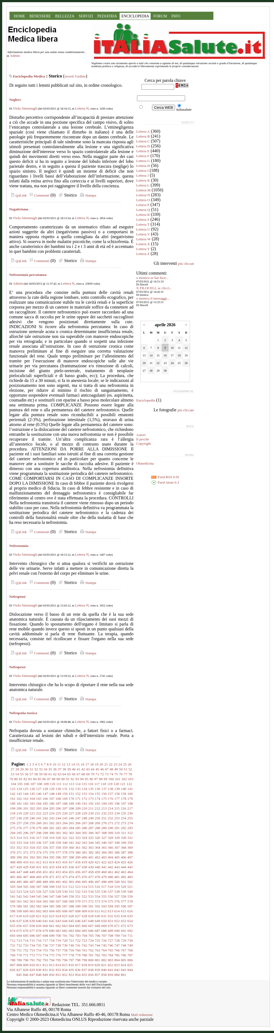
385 (110, 852)
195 (110, 803)
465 (12, 877)
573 (97, 901)
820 (97, 965)
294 (12, 833)
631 (104, 916)
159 (123, 794)
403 (104, 857)
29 (22, 769)
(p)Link (18, 195)
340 (65, 843)
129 (52, 789)
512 (71, 887)
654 (130, 921)
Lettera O (143, 200)
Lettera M (143, 190)
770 (19, 955)
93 (77, 779)
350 (130, 843)
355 (39, 847)
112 (65, 784)
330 (123, 838)
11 (59, 764)
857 (97, 975)
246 (71, 818)
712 (12, 940)
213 (104, 808)
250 (97, 818)
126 (32, 789)
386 (117, 852)
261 (45, 823)
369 (130, 847)
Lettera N (82, 108)
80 (16, 779)
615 (123, 911)
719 (58, 940)
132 (71, 789)
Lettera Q (143, 210)
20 (101, 764)
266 (78, 823)
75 (116, 774)
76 (121, 774)
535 (97, 891)
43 (87, 769)
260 (39, 823)
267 (84, 823)
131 (65, 789)
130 (58, 789)
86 (44, 779)
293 (130, 828)
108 (39, 784)
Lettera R (143, 215)
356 (45, 847)
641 (45, 921)
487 (32, 882)
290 (110, 828)
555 (104, 896)
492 (65, 882)
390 (19, 857)
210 (84, 808)
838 (91, 970)
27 (12, 769)
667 (91, 926)
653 (123, 921)
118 (103, 784)
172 (84, 798)
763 (97, 950)
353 (26, 847)
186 (52, 803)
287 (91, 828)
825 (130, 965)
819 (91, 965)
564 (39, 901)
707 (104, 936)
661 (52, 926)
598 (12, 911)
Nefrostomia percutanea (27, 275)
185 (45, 803)
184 (39, 803)
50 (121, 769)
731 (12, 945)
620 (32, 916)
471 (52, 877)
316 (32, 838)
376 (52, 852)
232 (104, 813)
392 (32, 857)
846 (26, 975)
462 (117, 872)
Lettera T (143, 224)
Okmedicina (145, 463)
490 (52, 882)
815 (64, 965)
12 (63, 764)
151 (71, 794)
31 (31, 769)
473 (65, 877)
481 (117, 877)
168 (58, 798)
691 (123, 931)
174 (97, 798)
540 (130, 891)
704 (84, 936)
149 (58, 794)
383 (97, 852)
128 (45, 789)
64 (64, 774)
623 (52, 916)
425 (123, 862)
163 (26, 798)
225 (58, 813)
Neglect (15, 100)
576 (117, 901)
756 (52, 950)
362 (84, 847)
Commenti (38, 195)
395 (52, 857)
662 (58, 926)
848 (39, 975)
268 (91, 823)
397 (65, 857)
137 (104, 789)
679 (45, 931)
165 (39, 798)
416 (64, 862)
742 (84, 945)
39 (69, 769)
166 (45, 798)
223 (45, 813)
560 (12, 901)
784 (110, 955)
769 (12, 955)
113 (71, 784)
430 (32, 867)
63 (59, 774)
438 (84, 867)
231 (97, 813)
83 (30, 779)
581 (26, 906)
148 (52, 794)
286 (84, 828)
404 (110, 857)
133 (78, 789)
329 (117, 838)
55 (22, 774)
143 (19, 794)
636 (12, 921)
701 (65, 936)
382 (91, 852)
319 (52, 838)
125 (26, 789)
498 (104, 882)
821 (104, 965)
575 (110, 901)
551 (78, 896)
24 (120, 764)
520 (123, 887)
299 (45, 833)
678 (39, 931)
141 (130, 789)
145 (32, 794)
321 (65, 838)
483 (130, 877)
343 (84, 843)
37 (59, 769)
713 (19, 940)
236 (130, 813)
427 (12, 867)
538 (117, 891)
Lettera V (143, 234)
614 (117, 911)
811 (39, 965)
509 (52, 887)
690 (117, 931)
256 (12, 823)
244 (58, 818)
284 (71, 828)
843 (123, 970)
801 (97, 960)
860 (117, 975)
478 (97, 877)
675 (19, 931)
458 (91, 872)
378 (65, 852)
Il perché (142, 439)
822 (110, 965)
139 (117, 789)
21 (106, 764)
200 (19, 808)
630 (97, 916)
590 (84, 906)
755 (45, 950)
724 (91, 940)
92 (72, 779)
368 (123, 847)
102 (124, 779)
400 (84, 857)
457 (84, 872)
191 (84, 803)
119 (110, 784)
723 (84, 940)
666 (84, 926)
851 (58, 975)
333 (19, 843)
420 (91, 862)
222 (39, 813)
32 (36, 769)
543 (26, 896)
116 (91, 784)
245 (65, 818)
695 (26, 936)
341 (71, 843)
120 (116, 784)
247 (78, 818)
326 (97, 838)
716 (39, 940)
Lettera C (143, 141)
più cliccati (186, 264)
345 (97, 843)
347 (110, 843)
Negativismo (18, 209)
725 (97, 940)
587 (65, 906)
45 (97, 769)
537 (110, 891)
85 (39, 779)
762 (91, 950)
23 (115, 764)
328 (110, 838)
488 (39, 882)
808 (19, 965)
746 (110, 945)
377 (58, 852)
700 (58, 936)
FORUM (160, 16)
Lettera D (143, 146)
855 (84, 975)
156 (104, 794)
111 (58, 784)
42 (83, 769)
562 (26, 901)
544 (32, 896)
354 (32, 847)
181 (19, 803)
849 (45, 975)
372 (26, 852)
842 (117, 970)
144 (26, 794)
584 (45, 906)
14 (73, 764)
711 (130, 936)
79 (11, 779)
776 (58, 955)
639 (32, 921)
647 (84, 921)
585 (52, 906)
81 (20, 779)
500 (117, 882)
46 (102, 769)
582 (32, 906)
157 (110, 794)
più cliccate (186, 410)
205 (52, 808)
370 (12, 852)
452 (52, 872)
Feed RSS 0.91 (165, 477)
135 (91, 789)
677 (32, 931)
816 (71, 965)
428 (19, 867)
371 (19, 852)
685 (84, 931)
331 (130, 838)
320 (58, 838)
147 (45, 794)
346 (104, 843)
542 (19, 896)
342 (78, 843)
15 (77, 764)
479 (104, 877)
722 (78, 940)
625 (65, 916)
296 (26, 833)
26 (129, 764)
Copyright (143, 443)
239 (26, 818)
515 (91, 887)
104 (13, 784)
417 (71, 862)
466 (19, 877)
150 (65, 794)
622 (45, 916)
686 (91, 931)
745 (104, 945)
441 (104, 867)
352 (19, 847)
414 (51, 862)
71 (97, 774)
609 (84, 911)
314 (19, 838)
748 (123, 945)
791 (32, 960)
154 (91, 794)
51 (125, 769)
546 (45, 896)
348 (117, 843)
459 (97, 872)
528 (52, 891)
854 (78, 975)
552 (84, 896)
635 (130, 916)
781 (91, 955)
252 (110, 818)
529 (58, 891)
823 (117, 965)
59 (40, 774)
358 (58, 847)
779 (78, 955)
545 (39, 896)
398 (71, 857)
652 (117, 921)
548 (58, 896)
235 (123, 813)
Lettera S (142, 219)
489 (45, 882)
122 (129, 784)
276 (19, 828)
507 (39, 887)
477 (91, 877)
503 (12, 887)
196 (117, 803)
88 (53, 779)
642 (52, 921)
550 (71, 896)
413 (45, 862)
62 (55, 774)
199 (12, 808)
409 (19, 862)
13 (68, 764)
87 (49, 779)
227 (71, 813)
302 (65, 833)
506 (32, 887)
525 (32, 891)
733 (26, 945)
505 (26, 887)
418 (77, 862)
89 (58, 779)
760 (78, 950)
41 (78, 769)
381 (84, 852)
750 (12, 950)
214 (110, 808)
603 (45, 911)
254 (123, 818)
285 (78, 828)
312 (130, 833)
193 (97, 803)
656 (19, 926)
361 (78, 847)
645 (71, 921)
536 (104, 891)
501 (123, 882)
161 (12, 798)
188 (65, 803)
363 (91, 847)
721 (71, 940)
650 (104, 921)
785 (117, 955)
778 (71, 955)
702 (71, 936)
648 (91, 921)
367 (117, 847)
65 (69, 774)
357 (52, 847)
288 (97, 828)
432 (45, 867)
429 (26, 867)
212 (97, 808)
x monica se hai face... (152, 278)
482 (123, 877)
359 (65, 847)
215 (117, 808)
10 (54, 764)
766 (117, 950)
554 (97, 896)
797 (71, 960)
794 (52, 960)
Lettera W (143, 239)
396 (58, 857)
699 (52, 936)
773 (39, 955)
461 (110, 872)
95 (86, 779)
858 (104, 975)
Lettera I (142, 171)
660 (45, 926)
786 (123, 955)
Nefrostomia (18, 546)
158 (117, 794)
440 (97, 867)
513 (77, 887)
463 (123, 872)
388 (130, 852)
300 (52, 833)
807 (12, 965)
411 (32, 862)
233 (110, 813)
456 (78, 872)
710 (123, 936)
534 (91, 891)
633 (117, 916)
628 (84, 916)
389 (12, 857)
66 (74, 774)
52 (130, 769)
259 (32, 823)
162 (19, 798)
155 (97, 794)
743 (91, 945)
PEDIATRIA (107, 16)
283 (65, 828)
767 (123, 950)
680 (52, 931)
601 (32, 911)
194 (104, 803)
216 (123, 808)
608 (78, 911)
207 (65, 808)
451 (45, 872)
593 (104, 906)
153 (84, 794)
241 (39, 818)
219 (19, 813)
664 (71, 926)
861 (123, 975)
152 (78, 794)
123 (12, 789)
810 (32, 965)
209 (78, 808)
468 (32, 877)
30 (26, 769)
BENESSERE (40, 16)
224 (52, 813)
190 (78, 803)
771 (26, 955)
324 (84, 838)
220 (26, 813)
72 (102, 774)
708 (110, 936)
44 (92, 769)
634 (123, 916)
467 (26, 877)
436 (71, 867)
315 (26, 838)
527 (45, 891)
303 (71, 833)
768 (130, 950)
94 (81, 779)
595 (117, 906)
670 (110, 926)
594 (110, 906)
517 (104, 887)
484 (12, 882)
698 (45, 936)
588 (71, 906)
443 (117, 867)
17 (87, 764)
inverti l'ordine (75, 76)
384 (104, 852)
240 (32, 818)
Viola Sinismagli (25, 108)
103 (130, 779)
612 (104, 911)
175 (104, 798)
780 (84, 955)
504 (19, 887)
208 (71, 808)
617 (12, 916)
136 (97, 789)
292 (123, 828)
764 (104, 950)
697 (39, 936)
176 (110, 798)
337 (45, 843)
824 (123, 965)
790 (26, 960)
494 (78, 882)
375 (45, 852)
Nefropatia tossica (23, 713)
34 (45, 769)
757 (58, 950)
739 (65, 945)
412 (38, 862)
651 (110, 921)
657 (26, 926)
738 (58, 945)
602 (39, 911)
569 (71, 901)
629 (91, 916)
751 (19, 950)
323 (78, 838)
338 (52, 843)
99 (105, 779)
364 (97, 847)
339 (58, 843)
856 (91, 975)
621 (39, 916)
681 (58, 931)
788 (12, 960)
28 (17, 769)
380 (78, 852)
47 (106, 769)
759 (71, 950)
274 (130, 823)
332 (12, 843)
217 (130, 808)
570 (78, 901)
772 (32, 955)
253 (117, 818)
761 (84, 950)
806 (130, 960)
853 (71, 975)
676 (26, 931)
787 (130, 955)
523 (19, 891)
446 (12, 872)
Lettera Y (143, 249)
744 (97, 945)
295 (19, 833)
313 (12, 838)
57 (31, 774)
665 (78, 926)
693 (12, 936)
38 (64, 769)
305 (84, 833)
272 (117, 823)
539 (123, 891)
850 (52, 975)
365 (104, 847)
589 (78, 906)
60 (45, 774)
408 (12, 862)
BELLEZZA (64, 16)
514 (84, 887)
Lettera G (143, 161)
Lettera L (143, 185)
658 (32, 926)
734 (32, 945)
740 (71, 945)
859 (110, 975)
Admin (15, 56)
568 (65, 901)
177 (117, 798)
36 (55, 769)
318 (45, 838)
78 (130, 774)
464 (130, 872)
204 (45, 808)
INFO (175, 16)
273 (123, 823)
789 (19, 960)
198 (130, 803)
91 (67, 779)
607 (71, 911)
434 (58, 867)
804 (117, 960)
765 (110, 950)
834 (65, 970)
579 (12, 906)
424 (117, 862)
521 (130, 887)
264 (65, 823)
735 (39, 945)
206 (58, 808)
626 (71, 916)
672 (123, 926)
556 (110, 896)
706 (97, 936)
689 (110, 931)
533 (84, 891)
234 (117, 813)
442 (110, 867)
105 (20, 784)
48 (111, 769)
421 (97, 862)
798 (78, 960)
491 (58, 882)
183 (32, 803)
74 (111, 774)
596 (123, 906)
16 (82, 764)
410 (26, 862)
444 (123, 867)
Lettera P (142, 205)
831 (45, 970)
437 (78, 867)
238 (19, 818)
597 (130, 906)
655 (12, 926)
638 (26, 921)
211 (91, 808)
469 (39, 877)
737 (52, 945)
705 (91, 936)
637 (19, 921)
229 (84, 813)
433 (52, 867)
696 (32, 936)
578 (130, 901)
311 (123, 833)
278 (32, 828)
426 (130, 862)
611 (97, 911)
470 (45, 877)
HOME (19, 16)
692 (130, 931)
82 (25, 779)
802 (104, 960)
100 (111, 779)
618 (19, 916)
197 (123, 803)
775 (52, 955)
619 (26, 916)
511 (65, 887)
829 (32, 970)
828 (26, 970)
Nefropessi (17, 667)
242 (45, 818)
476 (84, 877)
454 (65, 872)
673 (130, 926)
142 (12, 794)
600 (26, 911)
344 (91, 843)
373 (32, 852)
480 (110, 877)
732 (19, 945)
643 (58, 921)
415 (58, 862)
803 (110, 960)
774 (45, 955)
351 (12, 847)
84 (34, 779)
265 (71, 823)
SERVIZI (86, 16)
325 (91, 838)
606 (65, 911)
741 (78, 945)
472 (58, 877)
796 (65, 960)
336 (39, 843)
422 (104, 862)
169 (65, 798)
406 (123, 857)
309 (110, 833)
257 (19, 823)
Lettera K (143, 180)
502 (130, 882)
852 (65, 975)
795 (58, 960)
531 (71, 891)
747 (117, 945)
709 (117, 936)
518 (110, 887)
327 (104, 838)
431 (39, 867)
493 (71, 882)
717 (45, 940)
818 (84, 965)
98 (100, 779)
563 (32, 901)
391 (26, 857)
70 (92, 774)
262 (52, 823)
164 (32, 798)
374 (39, 852)
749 (130, 945)
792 (39, 960)
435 (65, 867)
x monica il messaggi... (153, 298)
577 (123, 901)
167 (52, 798)
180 (12, 803)
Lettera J (142, 175)
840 (104, 970)
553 (91, 896)
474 (71, 877)
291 (117, 828)
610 (91, 911)
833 (58, 970)
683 (71, 931)
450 (39, 872)
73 (106, 774)
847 (32, 975)
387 (123, 852)
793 (45, 960)
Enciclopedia (145, 400)
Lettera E (143, 151)
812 (45, 965)
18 (92, 764)
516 (97, 887)
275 (12, 828)
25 (125, 764)
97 (96, 779)
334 (26, 843)
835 (71, 970)
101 (117, 779)
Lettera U (143, 229)
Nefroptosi (17, 597)
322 (71, 838)
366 (110, 847)
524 (26, 891)
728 (117, 940)
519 (117, 887)
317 (39, 838)
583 (39, 906)
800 (91, 960)
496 (91, 882)
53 (12, 774)
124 (19, 789)
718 (52, 940)
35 (50, 769)
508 (45, 887)
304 (78, 833)
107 (33, 784)
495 (84, 882)
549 (65, 896)
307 (97, 833)
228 (78, 813)
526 (39, 891)
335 (32, 843)
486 (26, 882)
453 (58, 872)
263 (58, 823)
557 (117, 896)
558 (123, 896)
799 (84, 960)
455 (71, 872)
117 (97, 784)
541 (12, 896)
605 (58, 911)
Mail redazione (142, 1015)
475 (78, 877)
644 (65, 921)
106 (26, 784)
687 (97, 931)
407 (130, 857)
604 (52, 911)
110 (52, 784)
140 (123, 789)
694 (19, 936)
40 (74, 769)
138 (110, 789)
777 (65, 955)
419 (84, 862)
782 (97, 955)
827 (19, 970)
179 (130, 798)
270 (104, 823)
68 (83, 774)
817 (77, 965)
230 (91, 813)
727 (110, 940)
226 (65, 813)
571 (84, 901)
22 (111, 764)
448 (26, 872)
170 (71, 798)
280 (45, 828)
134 (84, 789)
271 (110, 823)
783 (104, 955)
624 (58, 916)
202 (32, 808)
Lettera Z (143, 254)
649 (97, 921)
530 (65, 891)
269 (97, 823)
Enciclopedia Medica (29, 76)
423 (110, 862)
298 (39, 833)
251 (104, 818)
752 (26, 950)
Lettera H (143, 166)
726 (104, 940)
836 (78, 970)
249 (91, 818)
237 (12, 818)
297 (32, 833)
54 (17, 774)
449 (32, 872)
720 (65, 940)
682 (65, 931)
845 (19, 975)
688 (104, 931)
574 (104, 901)
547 (52, 896)
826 (12, 970)
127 (39, 789)
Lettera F (142, 156)
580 (19, 906)
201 (26, 808)
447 (19, 872)
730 (130, 940)
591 (91, 906)
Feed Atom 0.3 (165, 482)
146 (39, 794)
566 (52, 901)
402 (97, 857)
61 (50, 774)
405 (117, 857)
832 (52, 970)
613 (110, 911)
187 (58, 803)
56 (26, 774)
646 (78, 921)
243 (52, 818)
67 (78, 774)
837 (84, 970)
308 (104, 833)
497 (97, 882)
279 (39, 828)
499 (110, 882)
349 (123, 843)
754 (39, 950)
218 (12, 813)
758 (65, 950)
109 (46, 784)
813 (51, 965)
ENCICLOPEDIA (135, 16)
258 (26, 823)
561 (19, 901)
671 (117, 926)
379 (71, 852)
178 (123, 798)
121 (123, 784)
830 (39, 970)
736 (45, 945)
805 (123, 960)
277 (26, 828)
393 (39, 857)
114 (78, 784)
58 (36, 774)
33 (40, 769)
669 (104, 926)
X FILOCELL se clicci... (154, 288)
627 (78, 916)
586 (58, 906)
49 (116, 769)
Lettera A (143, 131)
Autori (141, 435)
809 (26, 965)
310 (117, 833)
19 (96, 764)
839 (97, 970)
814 (58, 965)
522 (12, 891)
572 (91, 901)
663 (65, 926)
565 (45, 901)
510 (58, 887)
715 (32, 940)
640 (39, 921)
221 (32, 813)
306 (91, 833)
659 (39, 926)
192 (91, 803)
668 (97, 926)
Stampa (87, 195)
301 (58, 833)
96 (91, 779)
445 (130, 867)
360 (71, 847)
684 (78, 931)
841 (110, 970)
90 (63, 779)
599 (19, 911)
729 (123, 940)
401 (91, 857)
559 (130, 896)
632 (110, 916)
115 (84, 784)
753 (32, 950)
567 (58, 901)
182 (26, 803)
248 (84, 818)
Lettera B (143, 136)
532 (78, 891)
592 (97, 906)
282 (58, 828)
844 (130, 970)
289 (104, 828)
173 (91, 798)
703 (78, 936)
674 (12, 931)
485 (19, 882)
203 (39, 808)
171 (78, 798)
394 (45, 857)
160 (130, 794)
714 (26, 940)
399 (78, 857)
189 (71, 803)
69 (87, 774)
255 (130, 818)
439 (91, 867)
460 (104, 872)
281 (52, 828)
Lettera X (143, 244)
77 (125, 774)
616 (130, 911)
